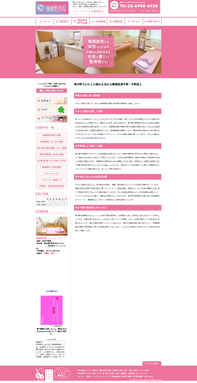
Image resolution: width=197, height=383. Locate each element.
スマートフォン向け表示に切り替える (148, 382)
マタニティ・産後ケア (84, 376)
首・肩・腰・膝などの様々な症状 (108, 373)
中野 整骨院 (116, 376)
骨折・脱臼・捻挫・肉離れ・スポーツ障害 (134, 370)
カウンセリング (141, 373)
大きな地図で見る (52, 291)
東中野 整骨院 (138, 376)
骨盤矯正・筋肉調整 (127, 373)
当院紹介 (95, 370)
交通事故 (115, 370)
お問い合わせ (148, 376)
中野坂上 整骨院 (126, 376)
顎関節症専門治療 (105, 370)
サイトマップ (105, 376)
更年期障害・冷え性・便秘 (86, 373)
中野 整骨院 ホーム (83, 370)
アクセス (97, 376)
